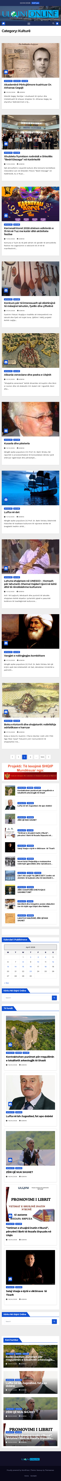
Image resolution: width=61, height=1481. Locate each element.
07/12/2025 (10, 660)
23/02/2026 (11, 92)
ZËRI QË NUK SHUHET (27, 820)
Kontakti (34, 1476)
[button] (53, 23)
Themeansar (49, 1470)
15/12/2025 (10, 448)
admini (21, 92)
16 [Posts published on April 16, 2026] (31, 966)
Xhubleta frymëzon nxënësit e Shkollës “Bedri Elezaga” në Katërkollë (28, 158)
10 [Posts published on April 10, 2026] (38, 962)
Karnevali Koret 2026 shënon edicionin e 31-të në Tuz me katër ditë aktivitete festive (29, 231)
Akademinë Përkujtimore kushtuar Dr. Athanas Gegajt (28, 86)
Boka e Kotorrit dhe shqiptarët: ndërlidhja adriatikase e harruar (30, 726)
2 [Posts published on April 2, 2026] (30, 957)
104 (42, 757)
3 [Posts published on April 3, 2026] (38, 957)
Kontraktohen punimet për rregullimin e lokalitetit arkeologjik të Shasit (35, 791)
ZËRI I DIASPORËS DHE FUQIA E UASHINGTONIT (31, 891)
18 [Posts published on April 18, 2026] (46, 966)
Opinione (30, 803)
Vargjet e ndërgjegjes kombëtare (24, 655)
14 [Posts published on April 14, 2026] (15, 966)
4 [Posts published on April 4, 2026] (45, 957)
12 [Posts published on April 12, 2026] (53, 962)
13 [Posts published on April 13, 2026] (8, 966)
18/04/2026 (13, 1065)
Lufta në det (12, 512)
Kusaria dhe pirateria (17, 443)
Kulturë (24, 81)
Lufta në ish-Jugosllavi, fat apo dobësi (34, 806)
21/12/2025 (10, 379)
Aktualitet (8, 81)
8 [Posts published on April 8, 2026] (23, 962)
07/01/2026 (11, 310)
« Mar (6, 983)
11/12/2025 (10, 517)
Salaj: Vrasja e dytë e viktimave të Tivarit (35, 848)
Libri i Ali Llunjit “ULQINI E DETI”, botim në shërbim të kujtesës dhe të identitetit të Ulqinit (36, 878)
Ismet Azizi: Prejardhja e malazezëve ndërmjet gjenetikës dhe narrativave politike (34, 863)
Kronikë (30, 787)
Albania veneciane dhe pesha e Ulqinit (27, 374)
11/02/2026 (10, 164)
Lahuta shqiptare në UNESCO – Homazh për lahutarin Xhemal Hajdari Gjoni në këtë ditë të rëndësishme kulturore (30, 584)
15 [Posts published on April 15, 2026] (23, 966)
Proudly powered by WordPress (18, 1470)
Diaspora (17, 81)
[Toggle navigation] (28, 23)
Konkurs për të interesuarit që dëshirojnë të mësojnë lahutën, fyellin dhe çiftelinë (29, 304)
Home (26, 1476)
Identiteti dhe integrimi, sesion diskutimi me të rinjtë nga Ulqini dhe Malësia (35, 905)
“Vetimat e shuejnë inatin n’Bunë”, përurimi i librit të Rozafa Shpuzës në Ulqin (34, 835)
